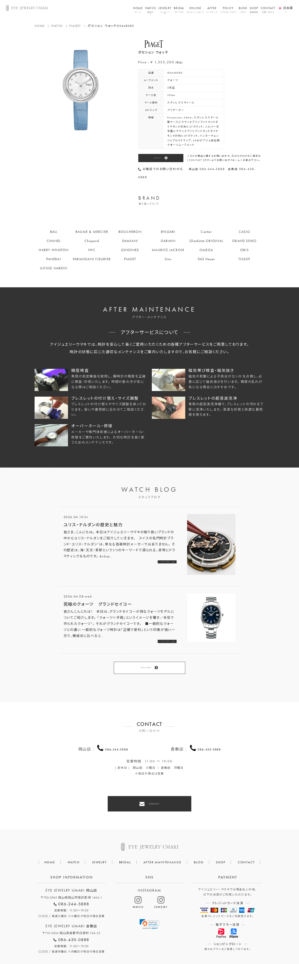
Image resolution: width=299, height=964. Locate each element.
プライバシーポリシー (129, 947)
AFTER (212, 10)
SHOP (254, 10)
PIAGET (75, 26)
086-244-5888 (116, 736)
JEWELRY (164, 10)
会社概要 (97, 947)
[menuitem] (285, 5)
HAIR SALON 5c (166, 947)
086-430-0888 (209, 736)
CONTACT (268, 10)
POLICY (228, 10)
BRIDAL (179, 10)
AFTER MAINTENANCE (162, 843)
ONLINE (195, 10)
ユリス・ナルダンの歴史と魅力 (93, 524)
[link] (149, 905)
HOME (138, 10)
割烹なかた (196, 947)
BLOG (243, 10)
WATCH (150, 10)
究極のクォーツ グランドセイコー (98, 604)
